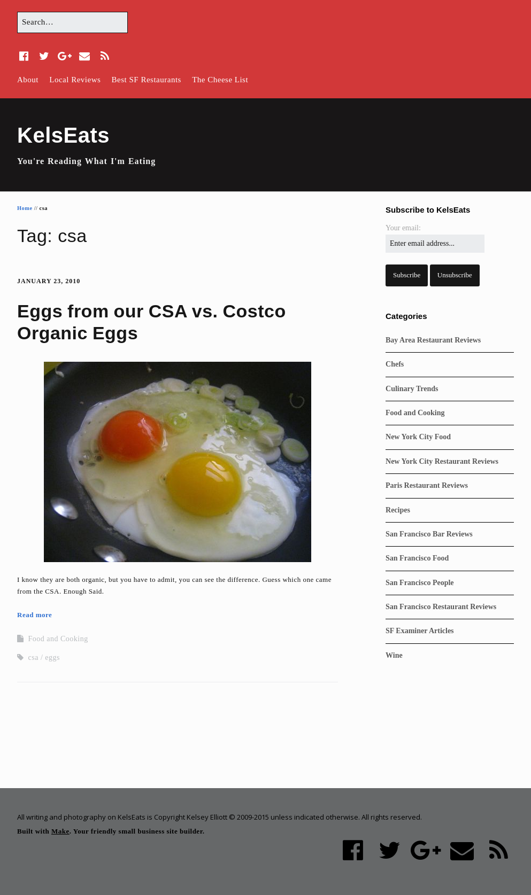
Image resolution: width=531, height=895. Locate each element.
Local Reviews (75, 79)
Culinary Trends (412, 389)
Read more (34, 615)
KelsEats (63, 135)
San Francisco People (420, 583)
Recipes (398, 510)
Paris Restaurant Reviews (427, 485)
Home (25, 208)
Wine (394, 655)
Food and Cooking (58, 639)
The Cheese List (220, 79)
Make (60, 831)
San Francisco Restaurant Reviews (441, 607)
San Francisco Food (417, 558)
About (28, 79)
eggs (52, 657)
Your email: (403, 228)
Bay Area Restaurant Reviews (433, 340)
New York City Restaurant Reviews (442, 461)
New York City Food (418, 437)
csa (33, 657)
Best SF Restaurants (146, 79)
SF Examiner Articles (420, 631)
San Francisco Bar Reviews (429, 534)
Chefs (395, 364)
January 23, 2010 (48, 281)
